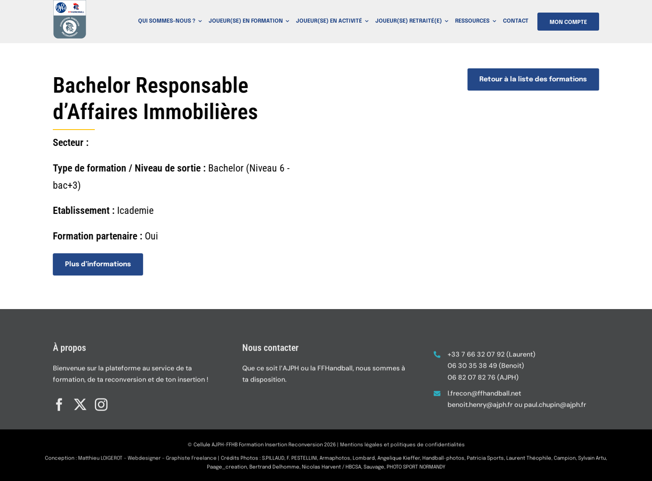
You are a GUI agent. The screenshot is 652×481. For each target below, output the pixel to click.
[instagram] (101, 401)
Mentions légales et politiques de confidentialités (402, 448)
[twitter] (80, 401)
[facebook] (59, 401)
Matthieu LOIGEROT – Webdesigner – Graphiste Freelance (147, 461)
